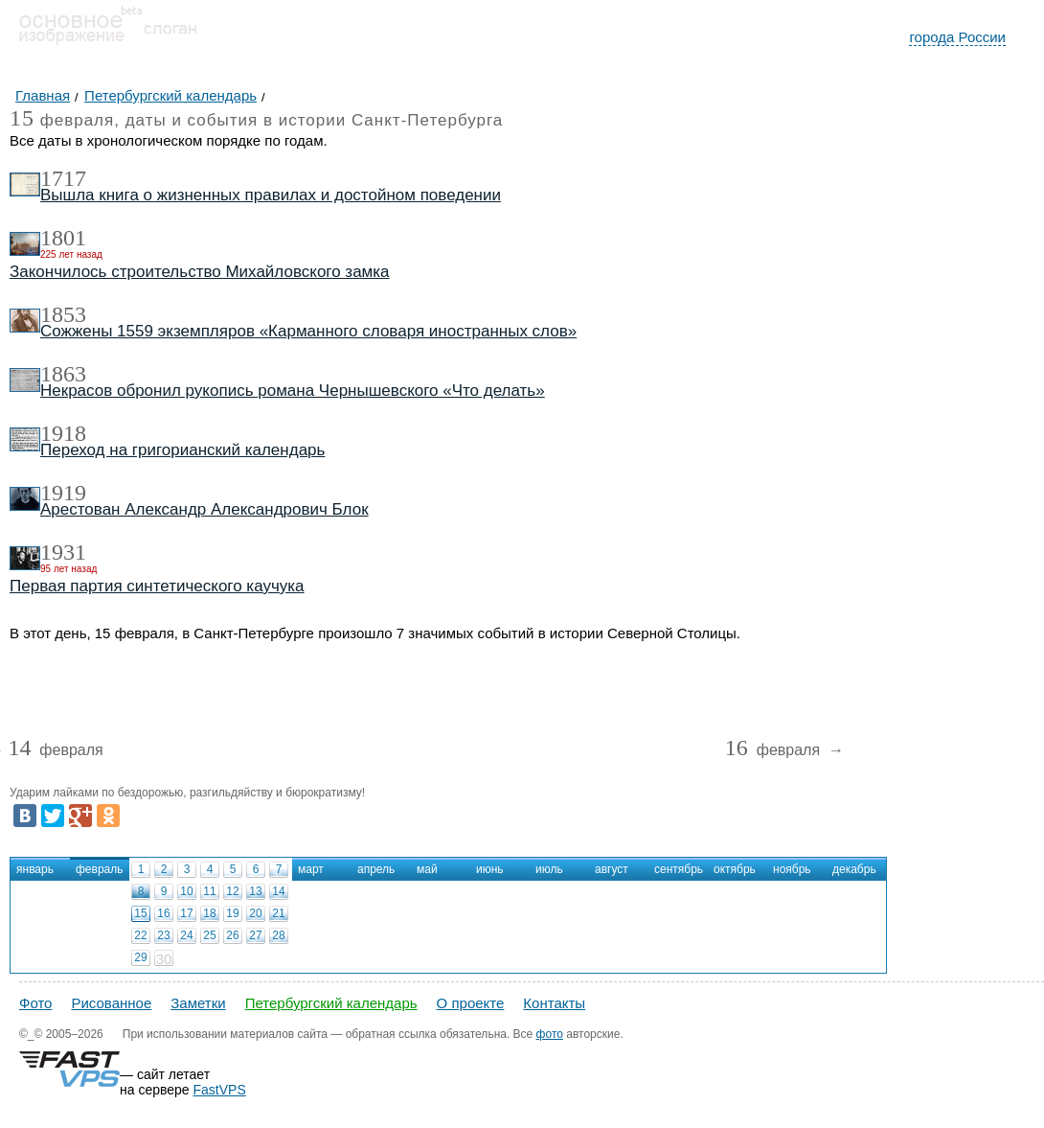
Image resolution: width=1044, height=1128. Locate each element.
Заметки (197, 1003)
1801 (63, 237)
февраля (55, 751)
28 (278, 935)
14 (278, 891)
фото (549, 1034)
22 (140, 935)
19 (232, 913)
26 (232, 935)
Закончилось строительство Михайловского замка (200, 272)
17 (186, 913)
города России (957, 37)
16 (163, 913)
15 (140, 913)
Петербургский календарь (331, 1003)
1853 (63, 314)
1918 (63, 433)
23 (163, 935)
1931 (63, 552)
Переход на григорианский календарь (182, 450)
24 (186, 935)
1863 (63, 373)
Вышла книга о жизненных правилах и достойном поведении (270, 195)
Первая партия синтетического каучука (157, 586)
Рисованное (111, 1003)
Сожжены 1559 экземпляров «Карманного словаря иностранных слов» (308, 331)
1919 (63, 492)
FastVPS (219, 1089)
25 (209, 935)
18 (209, 913)
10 (186, 891)
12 (232, 891)
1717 (63, 178)
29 (140, 957)
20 (255, 913)
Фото (35, 1003)
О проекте (471, 1003)
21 (278, 913)
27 (255, 935)
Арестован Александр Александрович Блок (204, 509)
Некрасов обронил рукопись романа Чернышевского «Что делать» (292, 390)
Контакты (554, 1003)
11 (209, 891)
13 (255, 891)
